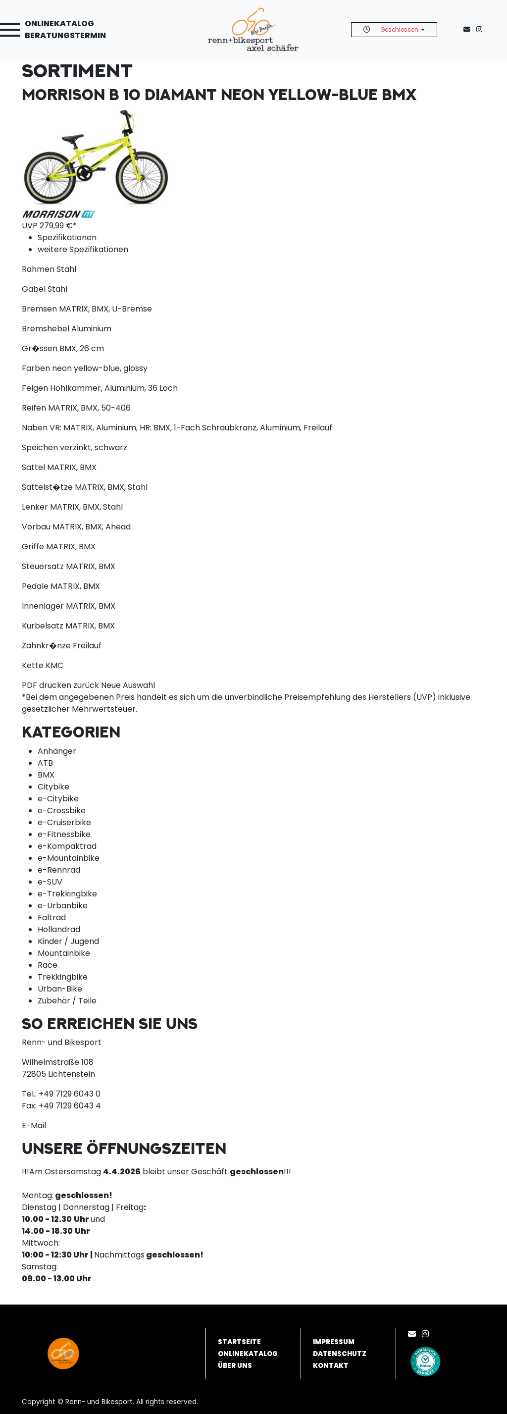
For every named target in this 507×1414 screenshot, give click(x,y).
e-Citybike (58, 798)
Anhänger (57, 751)
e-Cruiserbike (64, 822)
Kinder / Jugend (68, 941)
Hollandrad (59, 929)
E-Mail (34, 1125)
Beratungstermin (65, 35)
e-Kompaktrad (67, 846)
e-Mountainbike (69, 858)
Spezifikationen (67, 237)
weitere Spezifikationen (83, 249)
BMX (46, 775)
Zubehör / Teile (67, 1000)
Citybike (53, 786)
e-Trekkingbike (67, 893)
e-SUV (50, 882)
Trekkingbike (63, 977)
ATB (45, 763)
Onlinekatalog (59, 23)
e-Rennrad (59, 870)
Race (47, 965)
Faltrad (52, 917)
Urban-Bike (60, 989)
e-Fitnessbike (64, 834)
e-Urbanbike (63, 905)
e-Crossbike (62, 810)
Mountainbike (64, 953)
